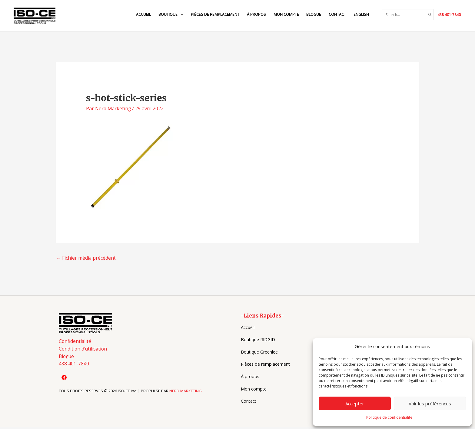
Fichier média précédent (86, 260)
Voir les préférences (430, 404)
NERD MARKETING (185, 394)
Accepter (354, 404)
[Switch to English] (361, 14)
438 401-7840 (449, 14)
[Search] (430, 15)
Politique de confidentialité (389, 417)
